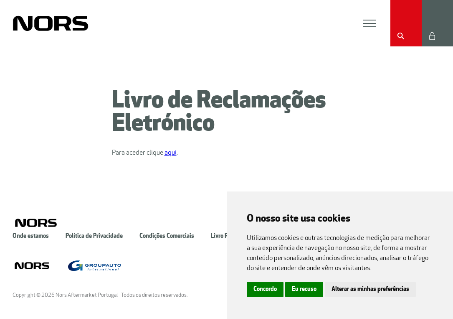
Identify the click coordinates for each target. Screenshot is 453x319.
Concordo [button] (265, 289)
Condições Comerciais (166, 236)
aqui (170, 153)
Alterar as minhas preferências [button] (370, 289)
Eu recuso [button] (304, 289)
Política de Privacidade (94, 236)
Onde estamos (31, 236)
